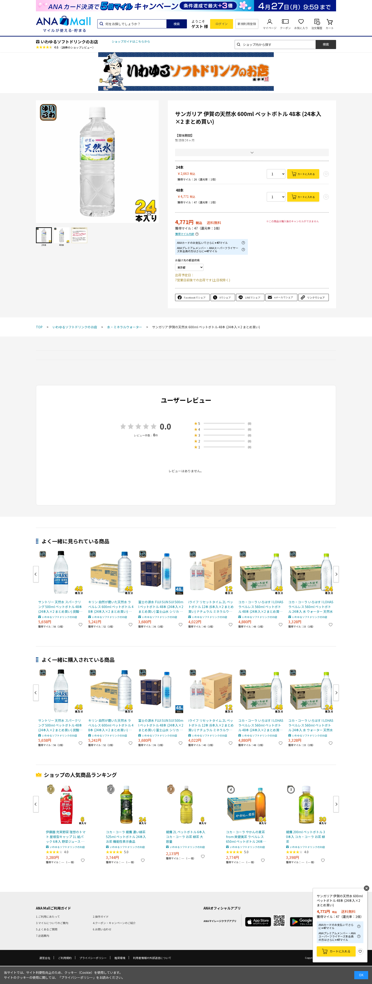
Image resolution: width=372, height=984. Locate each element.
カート (330, 28)
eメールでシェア (283, 297)
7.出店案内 (42, 935)
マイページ (269, 28)
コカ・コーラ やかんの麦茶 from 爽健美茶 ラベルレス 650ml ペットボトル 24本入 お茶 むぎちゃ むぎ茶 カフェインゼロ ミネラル (246, 837)
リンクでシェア (316, 297)
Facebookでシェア (195, 297)
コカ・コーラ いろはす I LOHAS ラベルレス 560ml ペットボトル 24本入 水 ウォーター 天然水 (310, 607)
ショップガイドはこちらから (131, 41)
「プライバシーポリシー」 (77, 977)
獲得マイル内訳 (184, 234)
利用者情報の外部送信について (152, 958)
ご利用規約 (65, 958)
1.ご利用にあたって (48, 916)
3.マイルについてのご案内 (52, 923)
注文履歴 (316, 28)
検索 (176, 24)
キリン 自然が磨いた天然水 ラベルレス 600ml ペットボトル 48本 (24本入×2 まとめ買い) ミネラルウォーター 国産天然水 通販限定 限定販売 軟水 (110, 607)
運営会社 (44, 958)
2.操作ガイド (101, 916)
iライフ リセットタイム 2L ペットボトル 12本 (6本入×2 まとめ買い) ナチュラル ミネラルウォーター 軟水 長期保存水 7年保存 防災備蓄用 (211, 607)
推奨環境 (119, 958)
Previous (36, 574)
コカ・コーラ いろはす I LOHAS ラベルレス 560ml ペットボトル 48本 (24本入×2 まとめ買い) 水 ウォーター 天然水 (261, 607)
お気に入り (301, 28)
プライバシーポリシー (93, 958)
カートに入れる (306, 174)
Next (336, 574)
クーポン (285, 28)
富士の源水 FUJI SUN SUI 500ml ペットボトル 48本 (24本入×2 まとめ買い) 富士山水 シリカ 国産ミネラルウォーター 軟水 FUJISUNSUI (160, 607)
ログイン (222, 24)
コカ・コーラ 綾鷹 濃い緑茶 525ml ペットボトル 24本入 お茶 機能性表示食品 (126, 837)
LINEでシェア (252, 297)
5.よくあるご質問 (46, 929)
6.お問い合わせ (102, 929)
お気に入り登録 (360, 951)
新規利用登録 (247, 24)
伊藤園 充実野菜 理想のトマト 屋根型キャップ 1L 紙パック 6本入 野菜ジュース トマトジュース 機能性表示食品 (65, 837)
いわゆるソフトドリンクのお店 (69, 42)
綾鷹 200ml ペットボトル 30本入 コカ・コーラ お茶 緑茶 (305, 837)
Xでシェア (225, 297)
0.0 (165, 426)
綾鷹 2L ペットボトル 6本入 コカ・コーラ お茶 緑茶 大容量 (185, 837)
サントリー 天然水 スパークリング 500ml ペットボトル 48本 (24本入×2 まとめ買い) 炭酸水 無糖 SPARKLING (60, 607)
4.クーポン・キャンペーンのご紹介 (114, 923)
